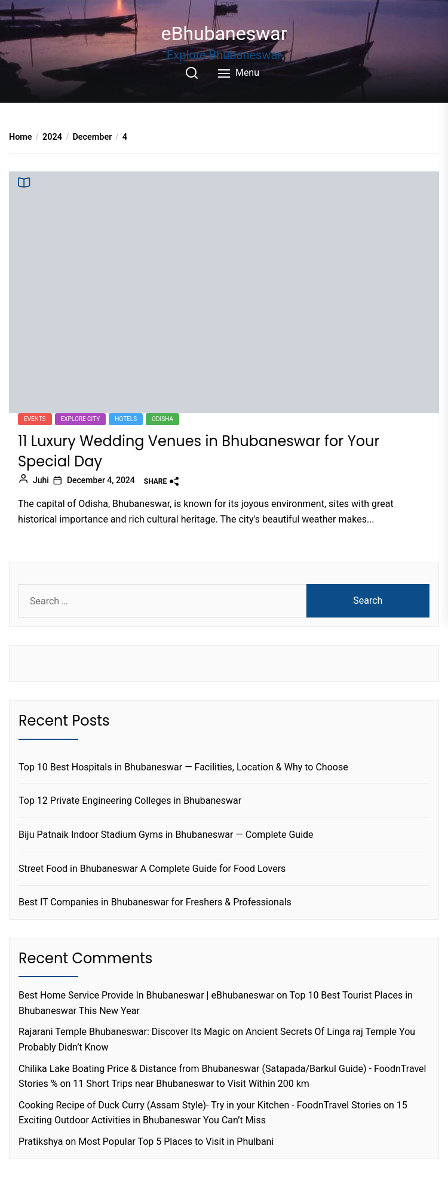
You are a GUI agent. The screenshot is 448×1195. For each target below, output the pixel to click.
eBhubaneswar (224, 33)
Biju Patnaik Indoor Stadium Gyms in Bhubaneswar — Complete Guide (166, 834)
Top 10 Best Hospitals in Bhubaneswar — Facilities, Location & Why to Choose (183, 767)
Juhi (41, 480)
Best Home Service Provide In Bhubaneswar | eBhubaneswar (146, 995)
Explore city (80, 419)
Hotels (126, 419)
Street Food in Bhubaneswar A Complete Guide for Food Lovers (152, 868)
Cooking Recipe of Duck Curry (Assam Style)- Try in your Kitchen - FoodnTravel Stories (200, 1105)
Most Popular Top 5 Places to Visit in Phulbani (176, 1141)
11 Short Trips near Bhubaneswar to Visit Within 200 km (191, 1083)
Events (35, 419)
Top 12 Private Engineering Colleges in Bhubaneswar (130, 800)
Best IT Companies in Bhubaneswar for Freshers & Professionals (155, 902)
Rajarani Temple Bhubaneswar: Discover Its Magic (124, 1031)
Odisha (162, 419)
